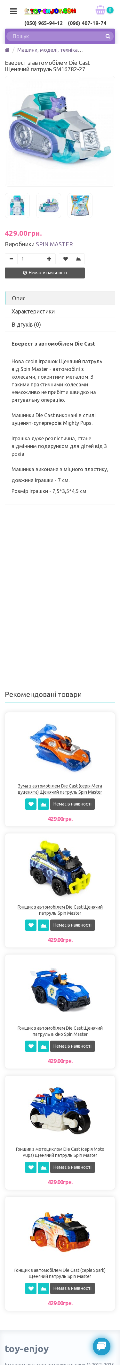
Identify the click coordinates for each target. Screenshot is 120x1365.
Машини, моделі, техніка (47, 50)
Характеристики (33, 311)
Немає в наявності (45, 272)
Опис (18, 298)
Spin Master (54, 244)
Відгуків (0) (26, 324)
